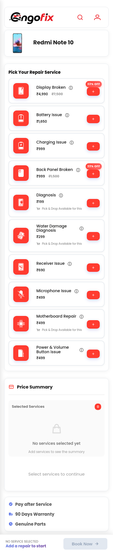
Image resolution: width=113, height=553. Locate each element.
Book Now (85, 543)
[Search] (80, 17)
